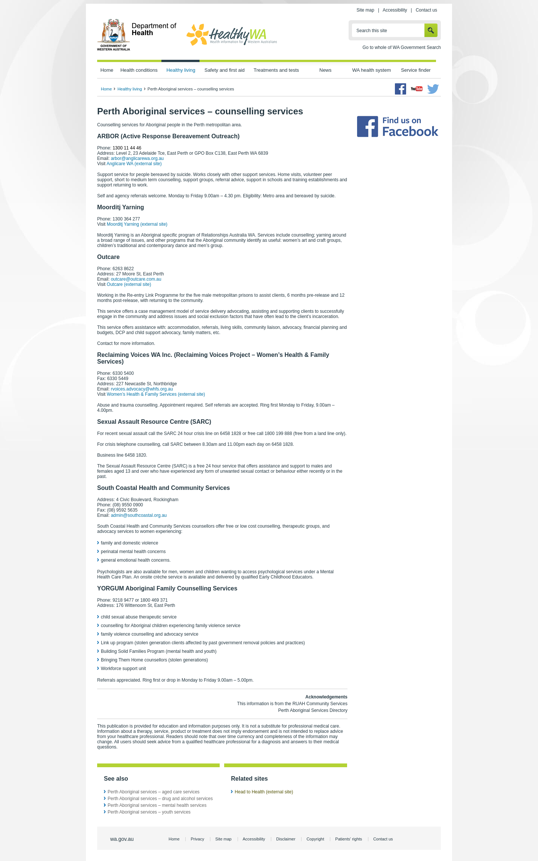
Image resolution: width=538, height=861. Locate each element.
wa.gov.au (122, 839)
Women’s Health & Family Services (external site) (156, 394)
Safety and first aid (224, 70)
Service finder (415, 70)
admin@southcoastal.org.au (139, 515)
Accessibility (395, 10)
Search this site (371, 30)
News (325, 70)
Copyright (315, 839)
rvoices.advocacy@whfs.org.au (142, 389)
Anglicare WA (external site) (134, 163)
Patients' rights (348, 839)
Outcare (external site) (129, 284)
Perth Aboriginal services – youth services (149, 812)
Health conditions (139, 70)
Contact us (426, 10)
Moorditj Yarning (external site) (137, 224)
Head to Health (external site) (264, 791)
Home (107, 70)
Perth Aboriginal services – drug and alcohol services (160, 798)
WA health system (371, 70)
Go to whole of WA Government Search (401, 47)
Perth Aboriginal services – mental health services (157, 805)
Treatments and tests (276, 70)
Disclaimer (285, 839)
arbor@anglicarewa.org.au (137, 158)
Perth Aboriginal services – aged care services (154, 791)
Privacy (197, 839)
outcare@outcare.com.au (136, 279)
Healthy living (180, 70)
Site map (365, 10)
